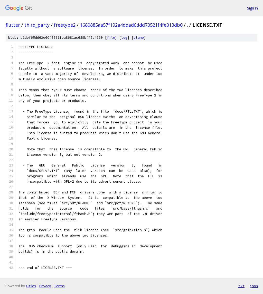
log (124, 37)
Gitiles (31, 285)
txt (241, 285)
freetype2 (65, 25)
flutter (13, 25)
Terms (59, 285)
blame (139, 37)
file (111, 37)
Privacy (45, 285)
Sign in (252, 8)
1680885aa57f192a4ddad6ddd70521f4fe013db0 (131, 25)
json (254, 285)
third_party (37, 25)
